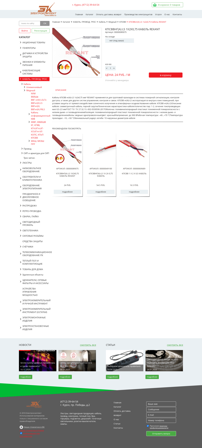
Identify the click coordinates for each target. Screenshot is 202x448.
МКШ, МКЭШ (37, 141)
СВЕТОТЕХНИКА (30, 230)
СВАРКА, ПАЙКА (30, 216)
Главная (79, 14)
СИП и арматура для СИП (36, 153)
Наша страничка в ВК (34, 427)
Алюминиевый (34, 87)
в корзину (165, 75)
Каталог (89, 14)
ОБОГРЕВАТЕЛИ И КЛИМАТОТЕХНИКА (32, 178)
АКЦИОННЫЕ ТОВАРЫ (33, 42)
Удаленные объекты (32, 274)
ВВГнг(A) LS (36, 103)
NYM (33, 93)
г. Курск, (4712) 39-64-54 (85, 4)
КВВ (33, 118)
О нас (167, 14)
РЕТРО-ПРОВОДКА (31, 211)
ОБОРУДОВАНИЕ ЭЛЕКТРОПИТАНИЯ (32, 187)
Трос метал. (29, 157)
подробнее (67, 191)
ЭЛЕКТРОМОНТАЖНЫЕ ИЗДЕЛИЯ (34, 319)
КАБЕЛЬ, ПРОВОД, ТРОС (34, 79)
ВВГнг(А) (35, 106)
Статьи (117, 423)
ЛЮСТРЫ (27, 162)
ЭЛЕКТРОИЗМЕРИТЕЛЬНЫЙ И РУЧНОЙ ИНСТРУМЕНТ (36, 302)
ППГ (33, 144)
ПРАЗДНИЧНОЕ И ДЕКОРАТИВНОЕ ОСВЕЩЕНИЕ (31, 197)
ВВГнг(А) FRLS (38, 109)
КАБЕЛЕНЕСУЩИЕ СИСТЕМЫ (31, 72)
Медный (30, 90)
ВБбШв (34, 96)
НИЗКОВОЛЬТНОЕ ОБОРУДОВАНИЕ (31, 170)
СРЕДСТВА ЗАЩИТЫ (32, 241)
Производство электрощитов (138, 14)
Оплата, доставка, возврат (108, 14)
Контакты (177, 14)
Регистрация (40, 30)
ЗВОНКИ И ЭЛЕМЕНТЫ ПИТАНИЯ (33, 63)
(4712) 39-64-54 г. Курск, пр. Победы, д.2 (75, 403)
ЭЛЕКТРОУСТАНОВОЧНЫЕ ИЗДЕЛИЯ (35, 328)
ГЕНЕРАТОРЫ (29, 48)
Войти (24, 30)
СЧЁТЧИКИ (27, 246)
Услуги (158, 14)
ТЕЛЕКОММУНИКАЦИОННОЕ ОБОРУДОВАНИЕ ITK (36, 254)
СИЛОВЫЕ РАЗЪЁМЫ (32, 235)
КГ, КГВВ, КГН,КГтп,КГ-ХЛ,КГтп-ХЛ (37, 128)
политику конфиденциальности (159, 427)
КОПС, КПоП (37, 134)
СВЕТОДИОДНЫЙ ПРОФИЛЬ (31, 223)
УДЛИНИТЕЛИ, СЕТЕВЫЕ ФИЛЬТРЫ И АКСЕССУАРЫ (35, 282)
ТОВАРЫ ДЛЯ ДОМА (32, 269)
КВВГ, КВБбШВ (38, 122)
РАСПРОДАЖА (29, 205)
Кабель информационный (40, 114)
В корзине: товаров (169, 4)
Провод (27, 148)
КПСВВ (34, 137)
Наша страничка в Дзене (32, 430)
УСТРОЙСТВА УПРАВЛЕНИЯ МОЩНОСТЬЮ (30, 291)
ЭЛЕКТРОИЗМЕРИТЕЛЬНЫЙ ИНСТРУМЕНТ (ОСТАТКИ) (36, 310)
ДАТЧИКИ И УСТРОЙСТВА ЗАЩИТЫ (35, 55)
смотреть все (88, 345)
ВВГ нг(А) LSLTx (38, 99)
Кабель (27, 84)
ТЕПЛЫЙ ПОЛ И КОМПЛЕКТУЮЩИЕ (32, 262)
